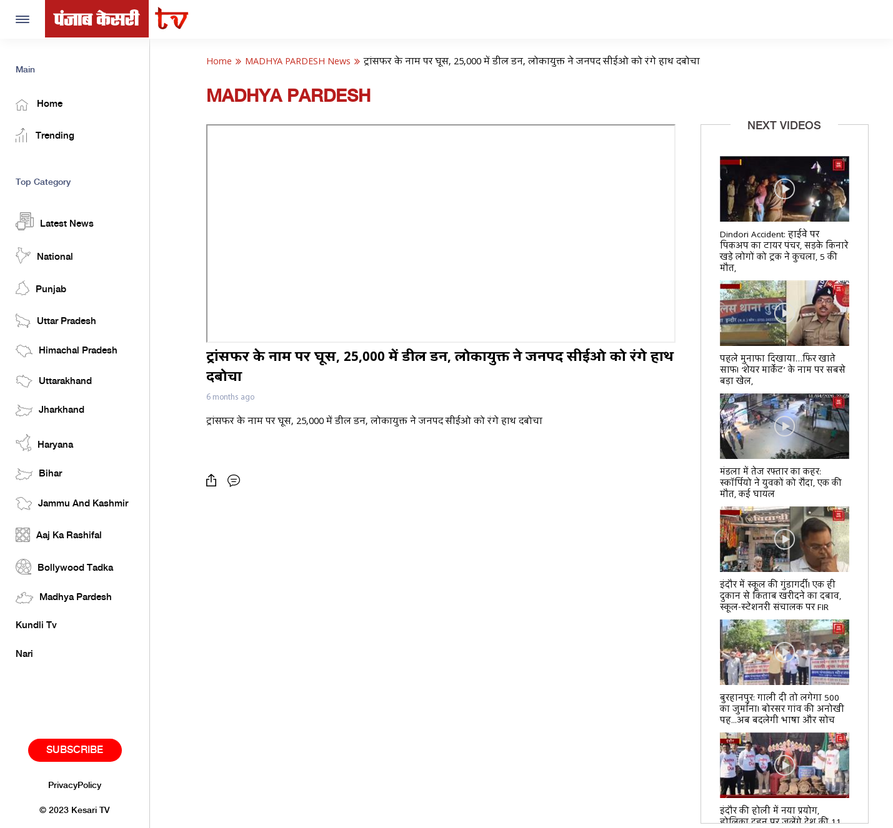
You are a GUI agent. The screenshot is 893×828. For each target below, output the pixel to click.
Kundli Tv (36, 626)
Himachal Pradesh (66, 351)
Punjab (41, 288)
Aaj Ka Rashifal (59, 535)
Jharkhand (50, 410)
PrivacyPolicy (74, 785)
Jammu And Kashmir (72, 503)
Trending (45, 135)
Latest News (55, 221)
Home (39, 105)
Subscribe (74, 750)
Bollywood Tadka (64, 566)
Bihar (39, 474)
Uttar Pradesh (56, 320)
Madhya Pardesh (64, 598)
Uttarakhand (54, 381)
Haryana (44, 442)
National (44, 255)
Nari (24, 654)
